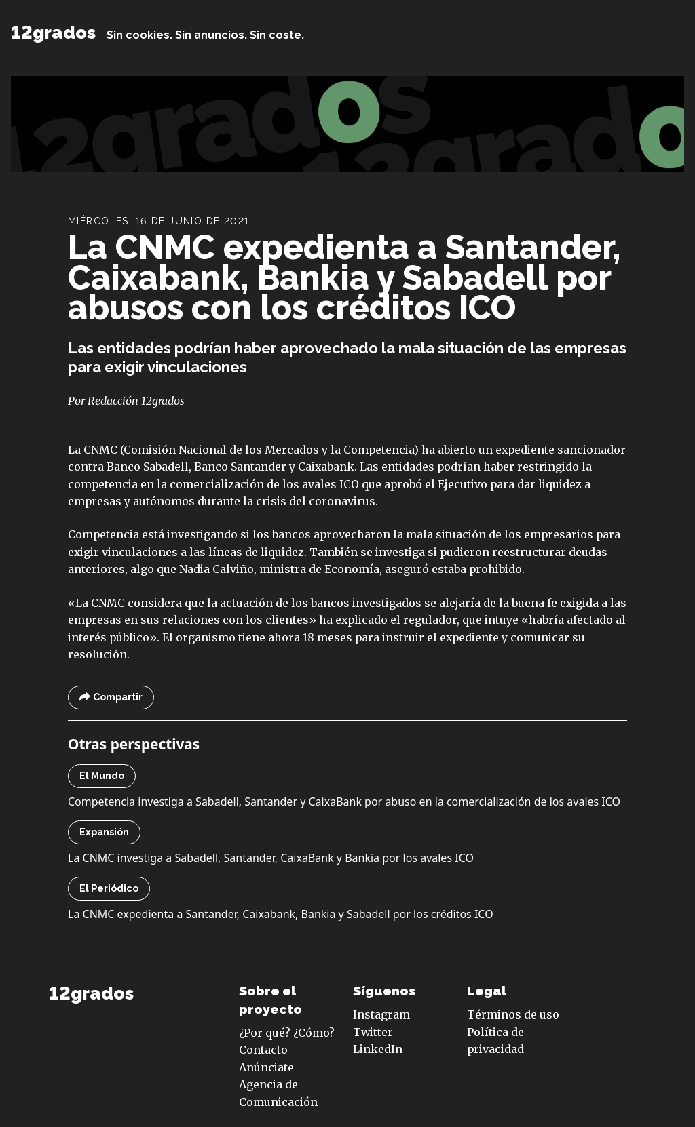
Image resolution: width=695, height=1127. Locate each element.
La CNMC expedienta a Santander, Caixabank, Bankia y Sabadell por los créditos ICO (280, 914)
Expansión (104, 832)
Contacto (263, 1049)
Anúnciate (266, 1067)
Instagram (381, 1014)
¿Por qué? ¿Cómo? (287, 1033)
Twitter (373, 1032)
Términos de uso (513, 1014)
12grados (53, 32)
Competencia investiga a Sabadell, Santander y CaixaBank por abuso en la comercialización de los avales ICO (344, 801)
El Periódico (108, 888)
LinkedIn (377, 1049)
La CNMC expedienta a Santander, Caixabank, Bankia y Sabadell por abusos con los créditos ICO (344, 278)
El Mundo (101, 775)
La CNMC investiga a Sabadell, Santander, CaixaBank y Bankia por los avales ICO (271, 857)
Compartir (111, 697)
